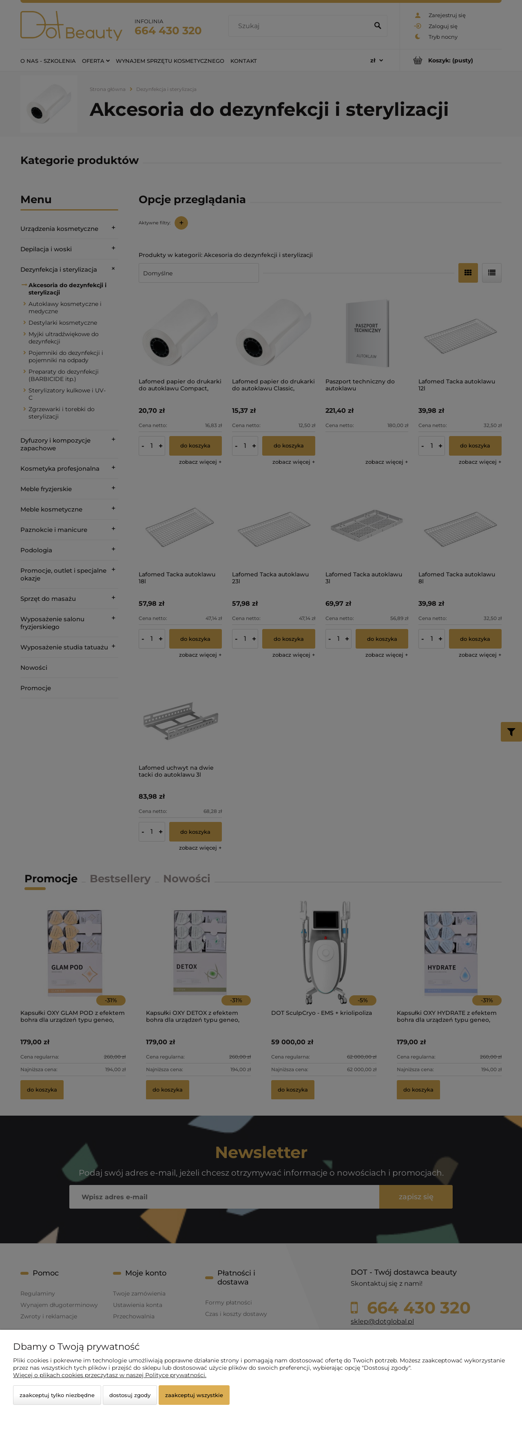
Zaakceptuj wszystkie (194, 1395)
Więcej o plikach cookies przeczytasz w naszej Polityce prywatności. (109, 1375)
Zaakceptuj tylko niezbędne (57, 1395)
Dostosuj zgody (129, 1395)
